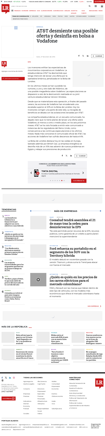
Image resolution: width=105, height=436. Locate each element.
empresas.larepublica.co (41, 424)
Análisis (54, 381)
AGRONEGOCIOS (58, 10)
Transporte (9, 231)
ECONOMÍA (25, 10)
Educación (8, 260)
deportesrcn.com (19, 429)
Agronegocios (28, 381)
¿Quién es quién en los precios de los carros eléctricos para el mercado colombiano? (73, 280)
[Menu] (12, 10)
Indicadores (27, 401)
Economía (55, 388)
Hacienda (8, 290)
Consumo (26, 388)
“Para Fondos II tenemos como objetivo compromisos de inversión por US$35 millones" (59, 357)
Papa (54, 16)
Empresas (26, 393)
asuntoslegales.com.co (9, 424)
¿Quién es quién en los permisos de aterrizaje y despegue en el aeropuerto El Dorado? (14, 237)
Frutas (60, 16)
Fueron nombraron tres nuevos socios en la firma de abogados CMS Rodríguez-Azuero (94, 339)
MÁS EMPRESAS (93, 306)
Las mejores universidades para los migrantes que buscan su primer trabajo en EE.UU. (14, 266)
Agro (6, 276)
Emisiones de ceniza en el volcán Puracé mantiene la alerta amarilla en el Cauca (24, 355)
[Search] (89, 6)
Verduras (47, 16)
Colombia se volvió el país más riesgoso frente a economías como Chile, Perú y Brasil (13, 297)
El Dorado (91, 16)
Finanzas (26, 396)
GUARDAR (97, 56)
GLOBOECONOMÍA (46, 10)
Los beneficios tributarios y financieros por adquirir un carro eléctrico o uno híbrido (14, 222)
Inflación (35, 16)
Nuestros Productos (75, 388)
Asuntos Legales (28, 383)
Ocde (66, 16)
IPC (41, 16)
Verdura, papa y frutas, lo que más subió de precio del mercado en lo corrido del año (14, 282)
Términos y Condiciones (77, 395)
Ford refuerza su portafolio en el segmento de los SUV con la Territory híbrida (73, 252)
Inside (54, 401)
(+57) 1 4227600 (7, 391)
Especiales (41, 393)
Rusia (18, 332)
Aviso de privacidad (75, 393)
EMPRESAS (32, 10)
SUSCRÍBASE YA (78, 180)
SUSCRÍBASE (99, 1)
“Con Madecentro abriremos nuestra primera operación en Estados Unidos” (14, 251)
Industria (8, 245)
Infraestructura (42, 401)
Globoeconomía (57, 396)
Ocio (53, 403)
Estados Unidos (81, 16)
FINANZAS (17, 10)
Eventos (54, 393)
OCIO (38, 10)
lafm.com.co (83, 427)
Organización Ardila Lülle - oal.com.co (96, 425)
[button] (30, 173)
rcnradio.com (60, 427)
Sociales (54, 332)
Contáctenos (73, 390)
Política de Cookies (75, 403)
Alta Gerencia (42, 381)
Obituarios (41, 403)
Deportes (89, 349)
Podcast (26, 408)
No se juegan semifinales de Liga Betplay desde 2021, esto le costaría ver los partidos (94, 356)
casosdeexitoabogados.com (11, 427)
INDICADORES (93, 10)
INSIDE (101, 10)
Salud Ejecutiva (57, 408)
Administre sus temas (11, 78)
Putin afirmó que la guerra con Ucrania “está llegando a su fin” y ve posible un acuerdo (24, 339)
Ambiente (19, 349)
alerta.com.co (6, 429)
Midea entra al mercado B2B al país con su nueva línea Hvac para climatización (59, 339)
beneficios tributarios (20, 19)
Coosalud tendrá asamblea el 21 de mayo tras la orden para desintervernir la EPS (72, 223)
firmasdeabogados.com (59, 424)
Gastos (72, 16)
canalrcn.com (49, 427)
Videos (40, 413)
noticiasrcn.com (72, 427)
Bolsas (53, 349)
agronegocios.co (24, 424)
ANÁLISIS (67, 10)
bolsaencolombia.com (76, 424)
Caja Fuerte (41, 383)
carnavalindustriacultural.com (32, 427)
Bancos (7, 215)
